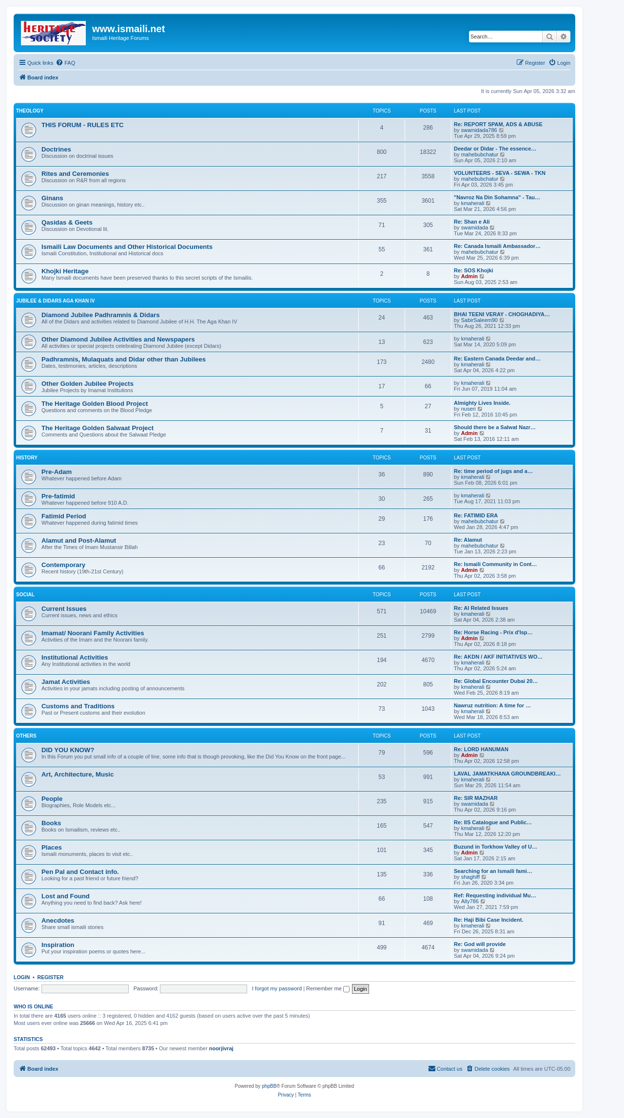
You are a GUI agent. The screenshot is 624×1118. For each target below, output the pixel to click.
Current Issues (63, 608)
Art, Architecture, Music (77, 774)
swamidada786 (479, 130)
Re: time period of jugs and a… (493, 471)
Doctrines (56, 149)
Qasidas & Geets (67, 222)
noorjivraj (221, 1048)
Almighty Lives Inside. (482, 403)
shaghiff (470, 877)
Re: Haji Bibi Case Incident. (488, 920)
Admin (469, 276)
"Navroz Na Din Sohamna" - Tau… (497, 197)
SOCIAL (25, 594)
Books (51, 823)
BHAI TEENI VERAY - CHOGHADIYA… (502, 314)
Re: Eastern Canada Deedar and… (497, 358)
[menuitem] (65, 63)
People (51, 798)
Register (51, 977)
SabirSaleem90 (479, 320)
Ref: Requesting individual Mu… (495, 895)
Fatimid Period (63, 516)
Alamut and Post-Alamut (78, 540)
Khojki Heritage (65, 271)
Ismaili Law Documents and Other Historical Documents (127, 246)
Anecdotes (57, 920)
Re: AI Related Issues (481, 608)
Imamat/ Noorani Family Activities (92, 633)
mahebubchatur (479, 154)
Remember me (328, 988)
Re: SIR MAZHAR (476, 798)
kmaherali (473, 203)
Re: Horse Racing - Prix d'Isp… (493, 632)
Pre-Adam (56, 471)
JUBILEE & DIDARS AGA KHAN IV (55, 300)
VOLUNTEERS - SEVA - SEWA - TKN (500, 173)
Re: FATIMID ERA (476, 515)
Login (22, 977)
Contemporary (63, 564)
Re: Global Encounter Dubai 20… (496, 681)
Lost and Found (65, 896)
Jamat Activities (65, 681)
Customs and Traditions (78, 706)
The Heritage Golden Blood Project (94, 403)
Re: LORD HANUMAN (481, 749)
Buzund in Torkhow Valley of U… (495, 847)
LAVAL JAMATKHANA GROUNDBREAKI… (507, 774)
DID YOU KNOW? (67, 750)
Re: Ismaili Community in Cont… (495, 564)
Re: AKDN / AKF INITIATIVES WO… (498, 657)
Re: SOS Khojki (473, 270)
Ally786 (470, 901)
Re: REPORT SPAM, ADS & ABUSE (498, 124)
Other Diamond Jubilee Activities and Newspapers (118, 339)
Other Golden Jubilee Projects (87, 383)
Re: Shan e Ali (472, 222)
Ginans (52, 198)
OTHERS (26, 736)
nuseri (468, 409)
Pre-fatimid (58, 496)
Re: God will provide (480, 944)
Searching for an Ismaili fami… (493, 871)
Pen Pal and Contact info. (80, 871)
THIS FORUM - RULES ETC (82, 125)
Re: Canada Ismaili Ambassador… (497, 246)
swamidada (474, 227)
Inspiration (57, 944)
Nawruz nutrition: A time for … (492, 705)
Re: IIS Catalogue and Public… (493, 822)
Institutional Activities (74, 657)
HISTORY (27, 457)
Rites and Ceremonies (75, 173)
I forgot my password (277, 988)
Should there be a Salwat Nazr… (495, 427)
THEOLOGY (29, 111)
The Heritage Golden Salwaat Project (97, 428)
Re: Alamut (468, 540)
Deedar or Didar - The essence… (495, 149)
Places (51, 847)
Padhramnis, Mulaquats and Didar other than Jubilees (123, 359)
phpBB (269, 1086)
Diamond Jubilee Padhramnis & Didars (100, 315)
